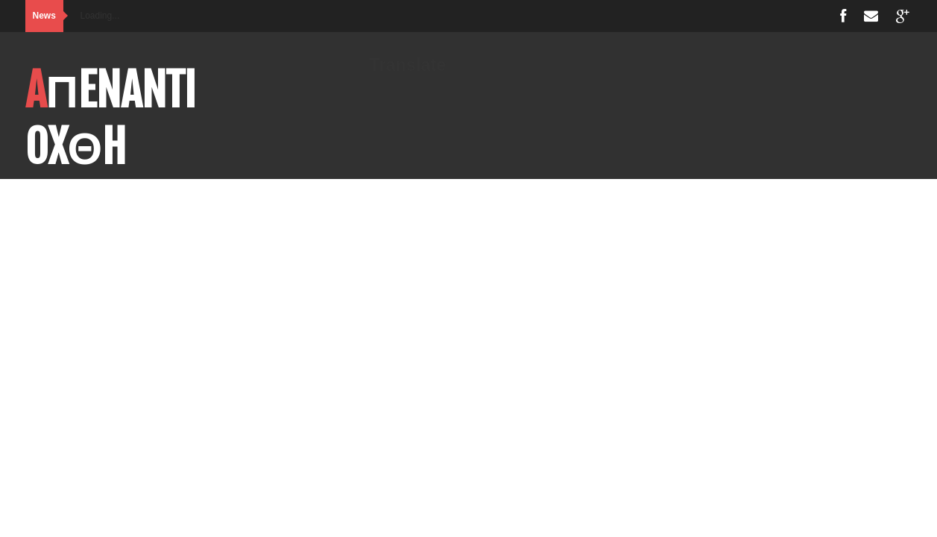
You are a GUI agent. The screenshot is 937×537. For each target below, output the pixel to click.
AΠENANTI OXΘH (110, 118)
